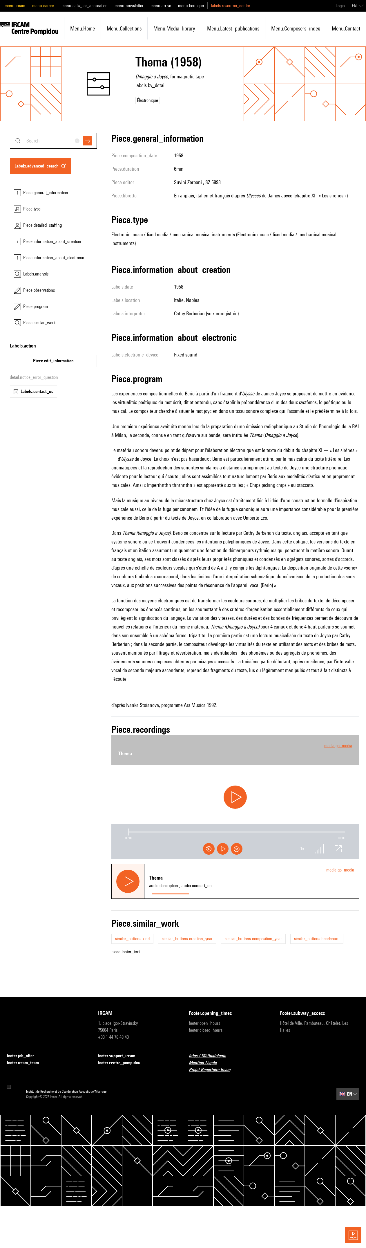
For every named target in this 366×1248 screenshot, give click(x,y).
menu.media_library (174, 28)
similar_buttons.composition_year (253, 938)
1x (302, 849)
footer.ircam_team (26, 1063)
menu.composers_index (295, 28)
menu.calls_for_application (84, 5)
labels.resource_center (230, 5)
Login (340, 5)
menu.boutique (191, 5)
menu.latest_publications (233, 28)
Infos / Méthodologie (211, 1056)
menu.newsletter (129, 5)
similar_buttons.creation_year (187, 938)
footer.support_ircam (120, 1056)
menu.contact (346, 28)
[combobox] (53, 141)
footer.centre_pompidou (122, 1063)
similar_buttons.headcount (317, 938)
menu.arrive (161, 5)
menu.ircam (15, 5)
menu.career (43, 5)
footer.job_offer (24, 1056)
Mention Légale (206, 1063)
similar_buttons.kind (132, 938)
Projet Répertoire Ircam (213, 1070)
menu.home (82, 28)
